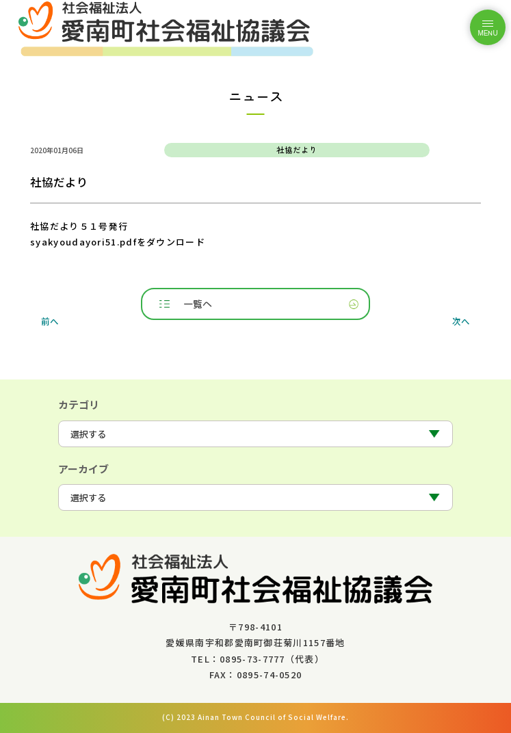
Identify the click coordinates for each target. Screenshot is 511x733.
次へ (461, 320)
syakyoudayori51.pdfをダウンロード (117, 241)
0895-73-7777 (252, 658)
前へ (50, 320)
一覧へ (197, 303)
